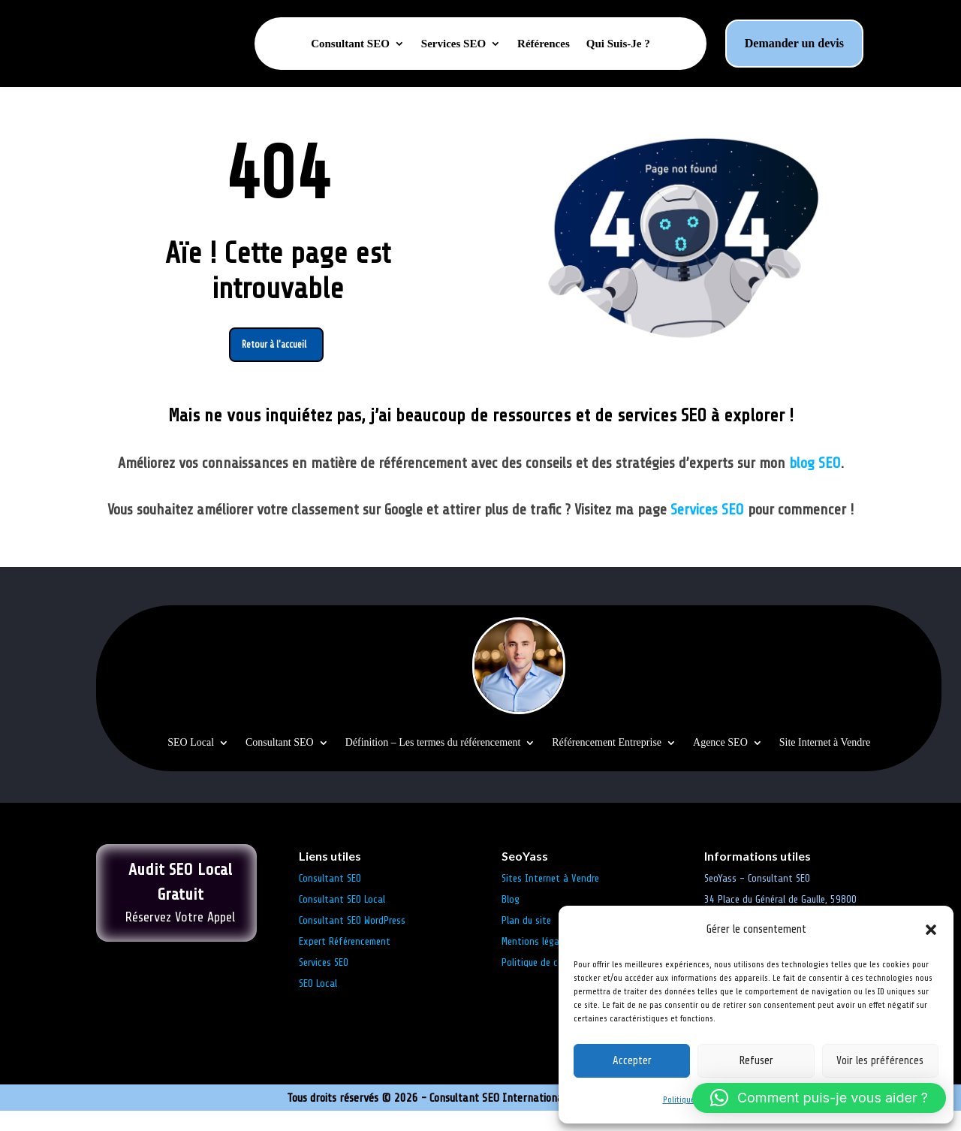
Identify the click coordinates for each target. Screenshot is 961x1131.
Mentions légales (536, 961)
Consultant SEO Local (342, 919)
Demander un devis (794, 43)
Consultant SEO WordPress (352, 940)
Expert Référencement (344, 961)
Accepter (632, 1060)
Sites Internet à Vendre (550, 898)
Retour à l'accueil (274, 362)
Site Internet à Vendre (824, 762)
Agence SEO (720, 762)
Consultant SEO (350, 44)
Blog (511, 919)
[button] (930, 929)
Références (543, 44)
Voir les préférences (879, 1060)
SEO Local (190, 762)
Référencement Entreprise (606, 762)
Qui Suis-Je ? (618, 44)
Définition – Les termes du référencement (433, 762)
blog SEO (815, 482)
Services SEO (453, 44)
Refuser (756, 1060)
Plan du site (526, 940)
